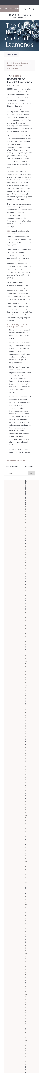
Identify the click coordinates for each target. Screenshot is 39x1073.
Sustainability (12, 68)
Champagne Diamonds (26, 674)
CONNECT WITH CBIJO (16, 461)
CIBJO (17, 76)
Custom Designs (26, 818)
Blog (9, 63)
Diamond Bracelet (26, 915)
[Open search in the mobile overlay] (26, 8)
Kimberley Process (14, 66)
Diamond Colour (26, 1048)
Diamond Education (21, 63)
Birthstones (25, 560)
